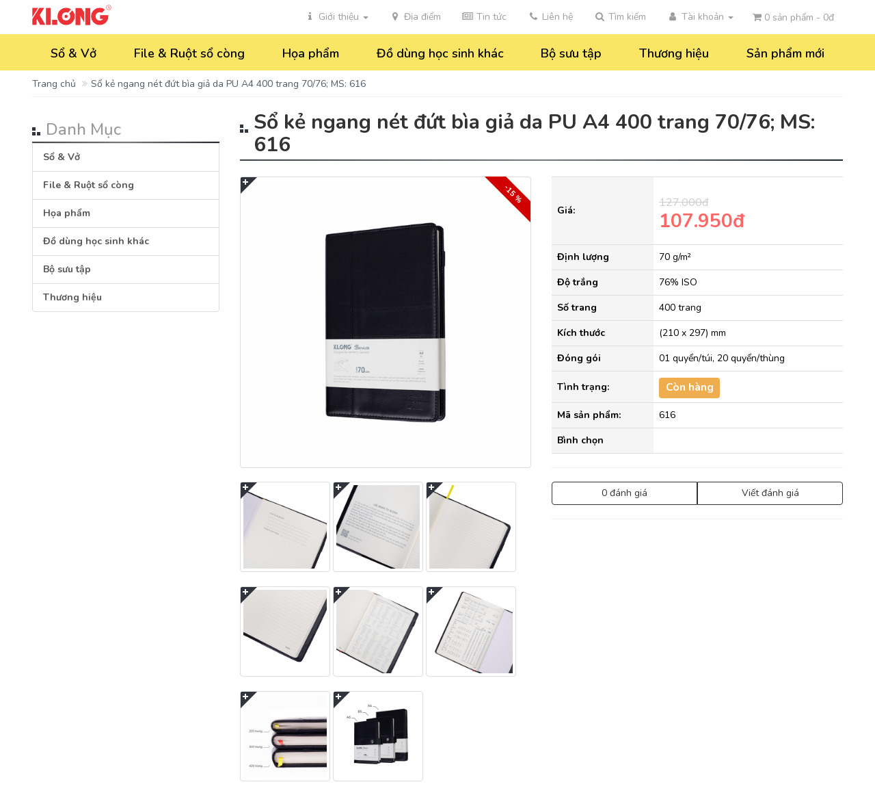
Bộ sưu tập (571, 53)
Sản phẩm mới (785, 53)
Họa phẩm (310, 53)
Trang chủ (54, 83)
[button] (619, 17)
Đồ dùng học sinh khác (440, 53)
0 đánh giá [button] (624, 492)
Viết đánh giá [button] (770, 492)
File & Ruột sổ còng (189, 53)
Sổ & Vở (73, 53)
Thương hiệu (674, 53)
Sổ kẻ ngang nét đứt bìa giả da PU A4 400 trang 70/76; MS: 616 (228, 83)
